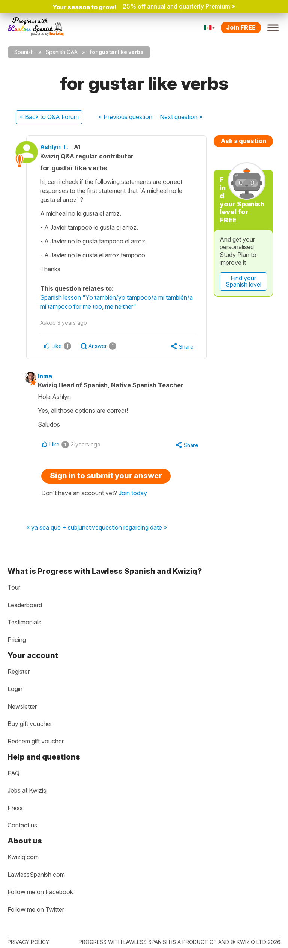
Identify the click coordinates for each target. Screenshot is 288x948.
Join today (132, 494)
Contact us (22, 825)
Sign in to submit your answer (106, 476)
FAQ (14, 773)
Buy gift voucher (30, 723)
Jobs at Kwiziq (27, 790)
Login (15, 689)
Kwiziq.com (23, 857)
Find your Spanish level (243, 281)
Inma (49, 376)
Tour (14, 587)
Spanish (24, 52)
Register (19, 671)
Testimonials (24, 622)
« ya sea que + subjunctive (62, 529)
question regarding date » (133, 529)
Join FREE (241, 27)
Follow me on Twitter (36, 909)
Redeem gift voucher (36, 741)
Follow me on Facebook (40, 892)
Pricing (17, 639)
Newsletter (22, 706)
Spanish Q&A (62, 52)
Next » (181, 117)
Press (15, 808)
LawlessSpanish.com (36, 874)
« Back (49, 117)
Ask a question (243, 141)
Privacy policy (28, 942)
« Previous (125, 117)
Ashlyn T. (59, 147)
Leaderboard (25, 605)
